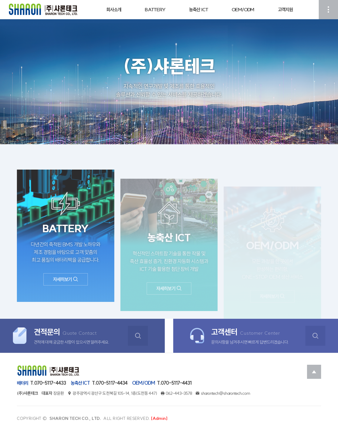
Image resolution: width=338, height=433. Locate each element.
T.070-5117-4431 (162, 383)
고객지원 (285, 9)
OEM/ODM (243, 9)
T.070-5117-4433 (41, 383)
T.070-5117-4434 (99, 383)
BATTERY (155, 9)
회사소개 (113, 9)
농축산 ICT (198, 9)
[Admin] (159, 418)
